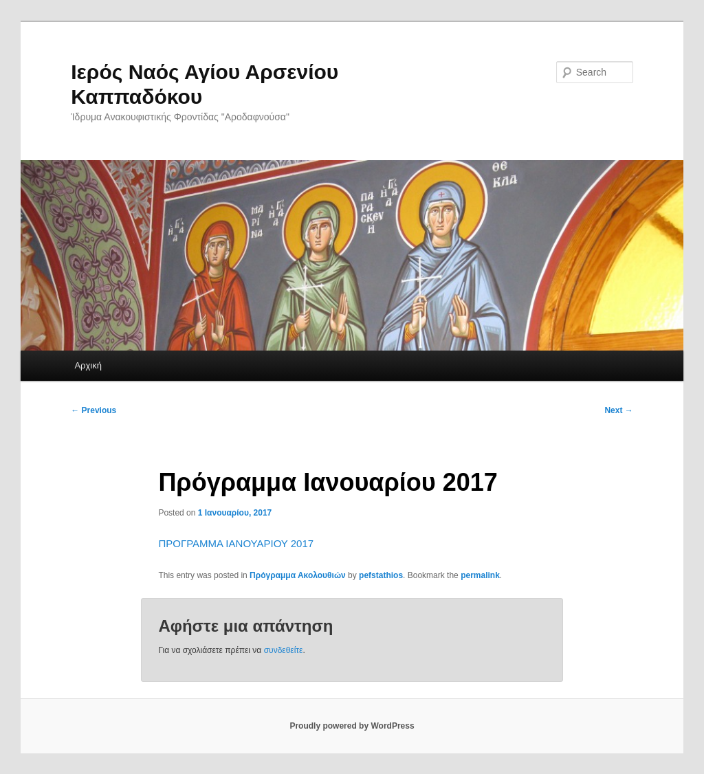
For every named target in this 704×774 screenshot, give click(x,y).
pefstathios (381, 575)
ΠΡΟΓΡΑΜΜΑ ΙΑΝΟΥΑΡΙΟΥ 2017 (236, 543)
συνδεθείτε (283, 650)
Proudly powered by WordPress (351, 726)
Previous (93, 410)
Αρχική (88, 365)
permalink (480, 575)
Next (618, 410)
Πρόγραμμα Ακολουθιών (298, 575)
